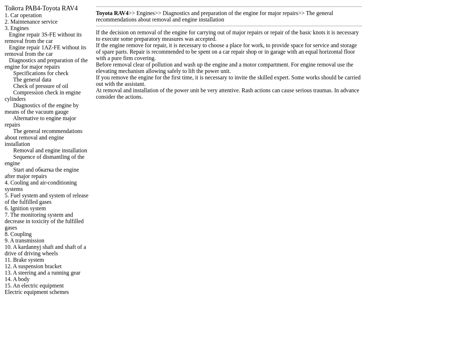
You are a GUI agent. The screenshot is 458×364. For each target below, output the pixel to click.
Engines (145, 13)
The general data (32, 80)
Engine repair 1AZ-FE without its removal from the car (45, 50)
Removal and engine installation (50, 150)
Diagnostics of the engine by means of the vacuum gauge (42, 108)
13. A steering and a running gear (43, 273)
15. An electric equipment (34, 285)
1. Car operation (23, 15)
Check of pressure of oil (40, 86)
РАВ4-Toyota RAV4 (41, 8)
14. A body (17, 279)
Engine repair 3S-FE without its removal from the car (43, 37)
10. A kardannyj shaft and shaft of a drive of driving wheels (45, 250)
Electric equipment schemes (37, 292)
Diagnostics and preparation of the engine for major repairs (46, 63)
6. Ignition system (25, 208)
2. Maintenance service (31, 22)
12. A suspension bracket (33, 266)
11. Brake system (24, 260)
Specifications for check (41, 73)
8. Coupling (18, 234)
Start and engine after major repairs (42, 173)
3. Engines (17, 28)
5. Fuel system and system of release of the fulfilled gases (46, 198)
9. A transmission (24, 240)
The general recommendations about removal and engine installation (43, 137)
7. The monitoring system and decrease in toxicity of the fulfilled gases (44, 221)
